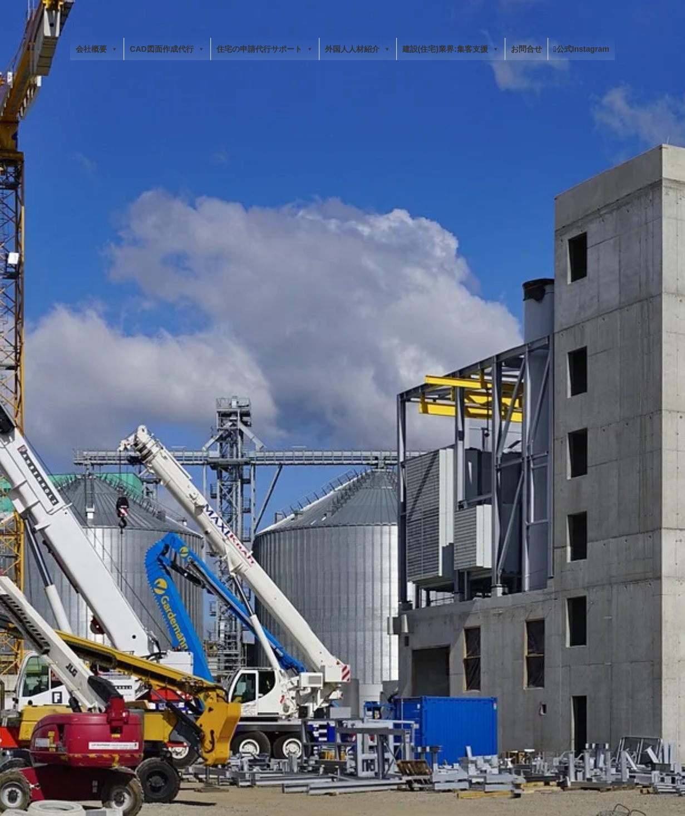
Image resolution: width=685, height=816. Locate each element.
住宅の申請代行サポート (264, 49)
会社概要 (97, 49)
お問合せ (526, 49)
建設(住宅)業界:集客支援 (450, 49)
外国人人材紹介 (358, 49)
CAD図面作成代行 (167, 49)
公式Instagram (581, 49)
